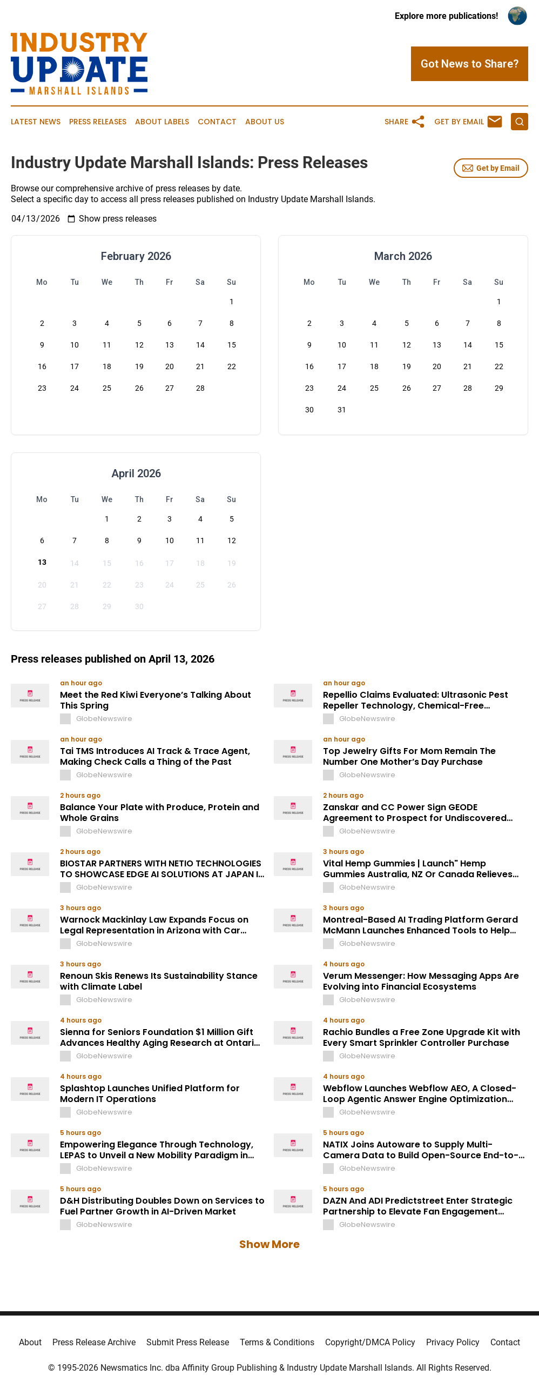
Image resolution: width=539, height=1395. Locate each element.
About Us (264, 121)
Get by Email (491, 168)
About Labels (162, 121)
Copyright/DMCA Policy (370, 1342)
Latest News (35, 121)
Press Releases (97, 121)
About (30, 1342)
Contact (217, 121)
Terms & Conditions (277, 1342)
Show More (269, 1244)
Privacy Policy (453, 1342)
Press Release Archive (94, 1342)
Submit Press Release (187, 1342)
